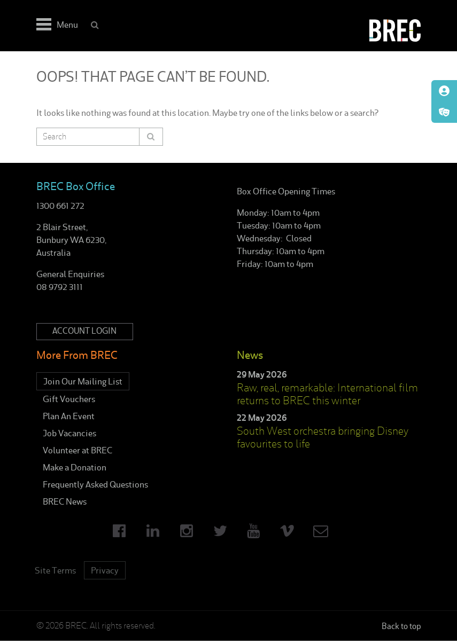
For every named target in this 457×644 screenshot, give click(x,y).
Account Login (88, 333)
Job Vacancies (69, 435)
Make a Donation (74, 469)
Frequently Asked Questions (95, 486)
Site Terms (55, 573)
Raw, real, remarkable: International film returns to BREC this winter (327, 396)
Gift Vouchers (69, 401)
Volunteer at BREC (77, 452)
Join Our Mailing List (82, 383)
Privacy (105, 573)
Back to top (400, 629)
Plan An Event (69, 418)
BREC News (65, 503)
